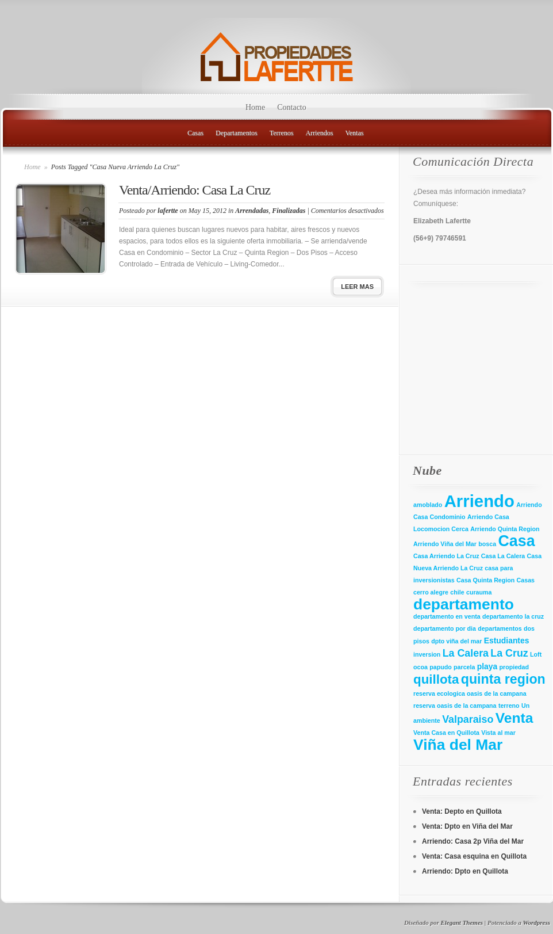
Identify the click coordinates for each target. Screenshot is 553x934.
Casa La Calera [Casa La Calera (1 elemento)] (503, 555)
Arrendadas (251, 211)
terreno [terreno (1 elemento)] (509, 705)
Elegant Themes (461, 922)
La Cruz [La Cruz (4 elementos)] (509, 653)
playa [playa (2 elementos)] (487, 666)
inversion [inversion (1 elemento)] (426, 654)
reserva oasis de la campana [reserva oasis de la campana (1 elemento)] (455, 705)
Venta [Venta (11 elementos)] (514, 718)
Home (255, 107)
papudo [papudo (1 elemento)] (440, 667)
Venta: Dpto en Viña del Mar (467, 826)
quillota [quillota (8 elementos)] (436, 679)
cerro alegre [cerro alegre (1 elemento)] (430, 592)
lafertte (168, 211)
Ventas (354, 133)
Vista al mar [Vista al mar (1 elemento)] (498, 732)
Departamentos (237, 133)
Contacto (291, 107)
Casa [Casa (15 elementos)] (516, 541)
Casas (195, 133)
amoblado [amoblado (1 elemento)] (427, 504)
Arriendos (319, 133)
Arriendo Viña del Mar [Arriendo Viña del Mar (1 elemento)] (445, 543)
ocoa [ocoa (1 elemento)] (420, 667)
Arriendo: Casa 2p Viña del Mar (473, 841)
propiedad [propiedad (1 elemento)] (514, 667)
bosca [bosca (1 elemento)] (487, 543)
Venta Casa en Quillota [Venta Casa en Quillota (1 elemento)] (446, 732)
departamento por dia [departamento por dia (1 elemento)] (444, 628)
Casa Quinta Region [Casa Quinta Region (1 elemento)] (485, 580)
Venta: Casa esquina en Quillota (474, 856)
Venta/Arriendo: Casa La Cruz (194, 189)
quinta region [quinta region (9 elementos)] (503, 679)
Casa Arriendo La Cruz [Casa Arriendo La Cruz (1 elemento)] (446, 555)
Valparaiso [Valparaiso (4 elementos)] (467, 719)
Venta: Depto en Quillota (462, 811)
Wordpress (536, 922)
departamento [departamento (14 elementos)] (463, 604)
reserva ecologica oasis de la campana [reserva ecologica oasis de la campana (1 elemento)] (470, 693)
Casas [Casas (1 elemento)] (526, 580)
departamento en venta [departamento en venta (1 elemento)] (447, 616)
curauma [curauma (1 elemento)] (478, 592)
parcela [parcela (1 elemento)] (464, 667)
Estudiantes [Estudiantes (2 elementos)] (506, 640)
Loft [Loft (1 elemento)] (536, 654)
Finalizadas (288, 211)
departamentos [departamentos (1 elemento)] (499, 628)
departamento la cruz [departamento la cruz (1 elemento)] (513, 616)
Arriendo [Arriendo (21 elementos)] (479, 500)
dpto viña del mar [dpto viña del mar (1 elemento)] (456, 641)
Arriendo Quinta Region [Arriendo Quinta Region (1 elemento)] (504, 528)
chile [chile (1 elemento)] (457, 592)
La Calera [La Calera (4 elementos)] (466, 653)
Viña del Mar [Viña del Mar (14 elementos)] (457, 744)
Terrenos (282, 133)
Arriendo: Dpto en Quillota (465, 871)
